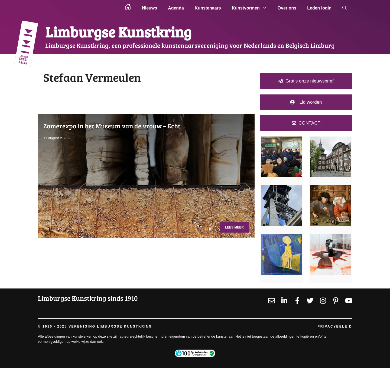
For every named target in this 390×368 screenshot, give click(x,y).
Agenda (176, 8)
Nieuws (149, 8)
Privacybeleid (334, 326)
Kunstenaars (208, 8)
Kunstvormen (252, 8)
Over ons (287, 8)
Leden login (319, 8)
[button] (344, 8)
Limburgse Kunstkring (118, 32)
